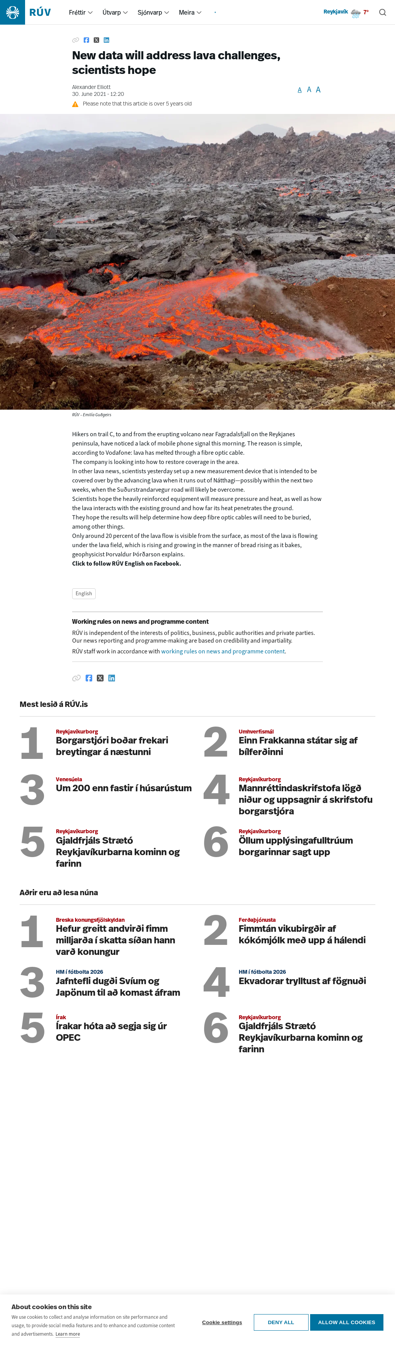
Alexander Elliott (91, 87)
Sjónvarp (150, 12)
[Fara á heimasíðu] (32, 12)
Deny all (279, 1322)
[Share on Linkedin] (106, 40)
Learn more (68, 1334)
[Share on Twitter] (96, 40)
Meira (186, 12)
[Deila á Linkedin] (111, 678)
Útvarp (112, 12)
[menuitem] (90, 12)
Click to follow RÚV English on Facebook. (126, 563)
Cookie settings (220, 1322)
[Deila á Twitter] (100, 678)
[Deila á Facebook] (89, 678)
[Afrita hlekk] (76, 678)
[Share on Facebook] (86, 40)
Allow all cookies (346, 1322)
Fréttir (77, 12)
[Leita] (382, 12)
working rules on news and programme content (223, 651)
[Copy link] (75, 40)
